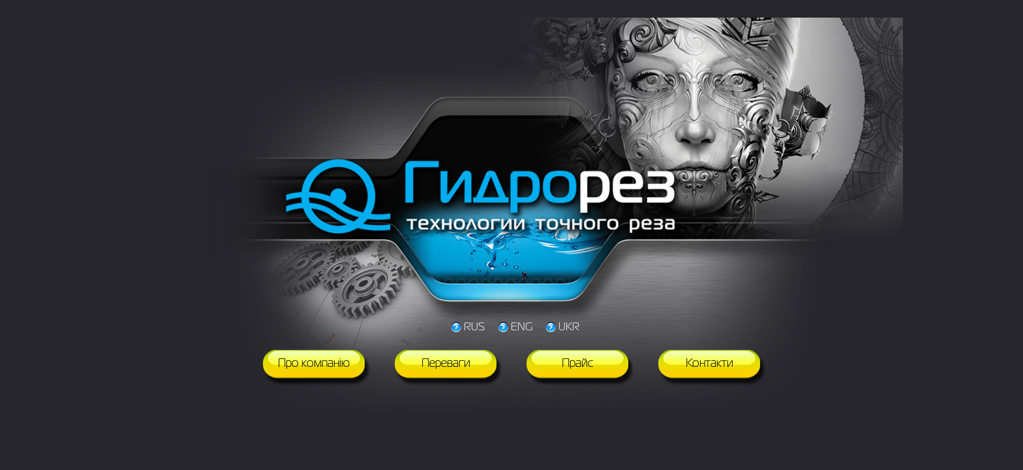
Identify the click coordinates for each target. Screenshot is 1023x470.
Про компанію (314, 363)
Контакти (709, 363)
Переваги (445, 363)
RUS (474, 327)
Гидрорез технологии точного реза (482, 199)
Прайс (578, 363)
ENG (521, 327)
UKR (568, 327)
